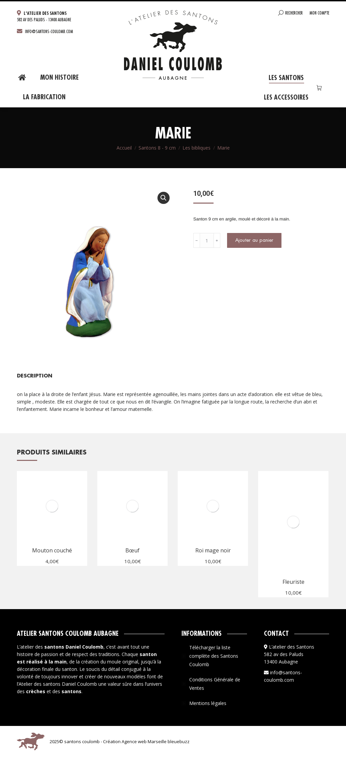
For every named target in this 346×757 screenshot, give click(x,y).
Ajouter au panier (254, 240)
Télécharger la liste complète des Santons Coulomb (213, 656)
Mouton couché (52, 550)
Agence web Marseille (144, 741)
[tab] (34, 373)
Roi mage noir (213, 550)
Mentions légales (207, 703)
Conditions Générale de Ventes (214, 683)
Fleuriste (293, 581)
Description (34, 375)
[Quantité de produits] (207, 240)
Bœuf (132, 550)
